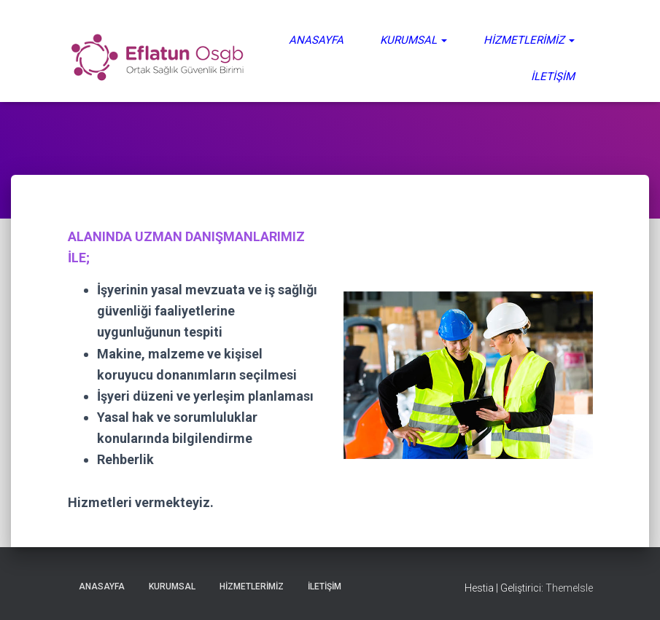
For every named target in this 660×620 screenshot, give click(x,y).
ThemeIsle (569, 588)
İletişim (553, 76)
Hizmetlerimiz (529, 40)
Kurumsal (413, 40)
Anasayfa (316, 40)
